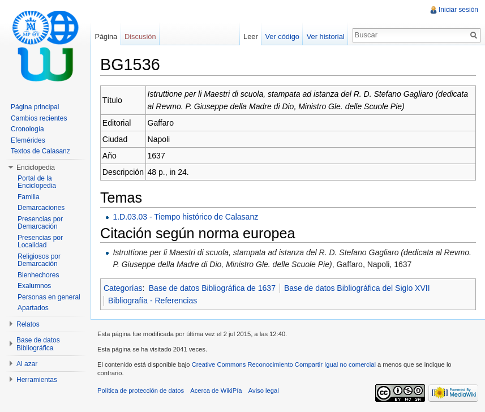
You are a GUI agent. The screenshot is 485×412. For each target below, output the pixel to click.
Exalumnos (34, 286)
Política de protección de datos (140, 390)
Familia (29, 197)
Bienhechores (38, 275)
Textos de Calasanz (40, 151)
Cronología (27, 129)
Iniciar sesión (458, 10)
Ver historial (326, 36)
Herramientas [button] (36, 380)
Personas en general (49, 297)
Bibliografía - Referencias (152, 300)
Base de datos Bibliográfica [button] (38, 344)
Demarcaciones (41, 208)
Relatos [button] (28, 324)
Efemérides (28, 140)
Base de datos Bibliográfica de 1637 (212, 288)
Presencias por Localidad (40, 242)
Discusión (140, 36)
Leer (250, 36)
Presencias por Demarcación (40, 223)
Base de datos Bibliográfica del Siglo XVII (357, 288)
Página (106, 36)
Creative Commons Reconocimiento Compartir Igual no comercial (284, 364)
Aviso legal (263, 390)
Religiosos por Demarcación (39, 260)
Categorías (123, 288)
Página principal (35, 107)
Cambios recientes (39, 118)
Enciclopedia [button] (35, 167)
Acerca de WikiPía (216, 390)
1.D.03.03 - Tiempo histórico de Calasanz (185, 216)
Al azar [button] (26, 364)
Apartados (33, 308)
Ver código (282, 36)
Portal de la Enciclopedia (37, 182)
